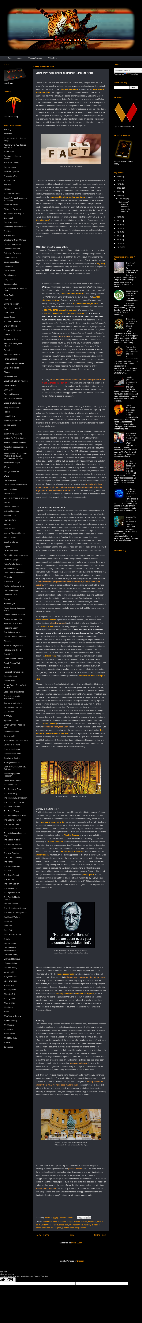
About (20, 58)
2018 (119, 224)
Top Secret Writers (12, 917)
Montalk (7, 502)
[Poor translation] (11, 1279)
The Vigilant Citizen (12, 892)
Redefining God (10, 603)
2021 (119, 195)
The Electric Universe (13, 807)
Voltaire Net (9, 985)
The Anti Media (10, 785)
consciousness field (60, 1225)
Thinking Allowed (11, 904)
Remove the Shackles (13, 623)
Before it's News (11, 205)
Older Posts (100, 1235)
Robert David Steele (12, 650)
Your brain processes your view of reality (131, 492)
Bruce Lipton (9, 235)
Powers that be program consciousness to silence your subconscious (132, 353)
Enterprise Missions (12, 330)
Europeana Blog (11, 339)
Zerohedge (8, 1047)
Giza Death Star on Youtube (16, 381)
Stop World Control (12, 758)
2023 (119, 188)
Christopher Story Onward (15, 240)
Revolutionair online (12, 632)
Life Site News (10, 480)
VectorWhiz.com (35, 58)
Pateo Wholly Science (13, 564)
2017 (119, 228)
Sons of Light (9, 736)
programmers (68, 1228)
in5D (6, 429)
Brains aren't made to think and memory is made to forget (64, 73)
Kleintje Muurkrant (11, 471)
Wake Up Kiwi (10, 990)
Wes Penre (8, 1007)
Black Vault (8, 218)
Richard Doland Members (15, 637)
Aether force (9, 151)
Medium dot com (11, 489)
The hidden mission (12, 840)
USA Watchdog (10, 963)
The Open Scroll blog (13, 857)
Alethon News (10, 167)
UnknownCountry (11, 954)
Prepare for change (12, 581)
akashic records (80, 1222)
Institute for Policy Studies (15, 438)
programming (80, 1228)
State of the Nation (12, 749)
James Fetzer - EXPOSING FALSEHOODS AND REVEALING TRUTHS (15, 455)
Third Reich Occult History (15, 908)
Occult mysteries (11, 542)
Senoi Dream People (13, 707)
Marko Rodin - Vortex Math (15, 485)
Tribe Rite (52, 58)
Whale (6, 1012)
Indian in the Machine (13, 434)
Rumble (7, 667)
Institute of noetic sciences (15, 442)
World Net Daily (10, 1038)
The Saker (8, 870)
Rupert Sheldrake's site (14, 672)
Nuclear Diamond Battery (14, 533)
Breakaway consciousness (15, 227)
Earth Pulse (9, 313)
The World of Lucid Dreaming (12, 898)
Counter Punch (10, 257)
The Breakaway (10, 793)
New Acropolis (10, 515)
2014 (119, 240)
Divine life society (11, 304)
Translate (131, 74)
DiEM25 (7, 299)
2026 (119, 176)
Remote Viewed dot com (14, 615)
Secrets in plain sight (13, 703)
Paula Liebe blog (11, 568)
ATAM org (8, 189)
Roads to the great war (13, 645)
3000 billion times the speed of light (57, 1222)
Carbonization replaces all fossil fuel (132, 293)
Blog (10, 58)
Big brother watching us (14, 213)
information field (76, 1225)
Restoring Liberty (11, 628)
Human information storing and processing (130, 408)
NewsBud (8, 524)
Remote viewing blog (13, 619)
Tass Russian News (12, 780)
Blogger (80, 1261)
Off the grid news (11, 551)
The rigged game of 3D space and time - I (131, 464)
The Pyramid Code (12, 866)
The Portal (8, 862)
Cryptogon (8, 266)
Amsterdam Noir (11, 176)
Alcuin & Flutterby (11, 163)
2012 (119, 247)
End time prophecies (12, 321)
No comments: (66, 1218)
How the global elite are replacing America (131, 380)
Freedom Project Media (14, 363)
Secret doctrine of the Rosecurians (13, 697)
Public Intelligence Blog (14, 586)
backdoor (92, 1222)
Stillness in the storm (13, 754)
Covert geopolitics (11, 262)
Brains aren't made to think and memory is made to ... (124, 206)
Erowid (7, 335)
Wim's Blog (8, 1029)
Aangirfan (8, 134)
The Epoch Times (11, 811)
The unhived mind (11, 888)
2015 (119, 236)
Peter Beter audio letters (14, 573)
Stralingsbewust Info (12, 762)
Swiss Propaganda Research (12, 775)
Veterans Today (10, 968)
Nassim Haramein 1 (12, 507)
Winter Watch (9, 1034)
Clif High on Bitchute (12, 244)
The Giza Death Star (12, 829)
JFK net (7, 467)
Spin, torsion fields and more (16, 740)
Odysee (7, 546)
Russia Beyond (10, 676)
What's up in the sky (12, 1016)
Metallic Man (9, 493)
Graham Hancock (11, 394)
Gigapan (7, 372)
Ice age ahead (10, 425)
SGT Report (9, 712)
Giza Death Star (11, 376)
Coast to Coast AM (12, 249)
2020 (119, 217)
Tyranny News (10, 943)
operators (46, 1228)
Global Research (11, 385)
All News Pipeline (11, 171)
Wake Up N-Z (9, 994)
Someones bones (11, 732)
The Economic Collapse (14, 802)
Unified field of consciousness (10, 949)
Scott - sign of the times (14, 692)
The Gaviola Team (11, 824)
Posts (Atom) (76, 1243)
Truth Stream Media (12, 934)
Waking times (9, 998)
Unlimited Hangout (12, 959)
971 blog (7, 129)
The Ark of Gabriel (130, 264)
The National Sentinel (13, 848)
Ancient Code (9, 180)
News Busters (10, 520)
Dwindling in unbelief (12, 308)
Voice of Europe (10, 981)
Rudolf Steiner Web (12, 663)
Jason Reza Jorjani (12, 463)
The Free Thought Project (15, 815)
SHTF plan (8, 716)
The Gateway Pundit (12, 820)
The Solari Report (11, 875)
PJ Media (8, 577)
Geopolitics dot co (11, 368)
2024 (119, 184)
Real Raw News (10, 595)
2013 (119, 243)
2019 (119, 221)
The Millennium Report (13, 844)
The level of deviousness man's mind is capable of (132, 436)
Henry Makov (9, 416)
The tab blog (9, 879)
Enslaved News (10, 326)
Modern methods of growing (16, 498)
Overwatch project (11, 559)
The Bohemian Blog (12, 789)
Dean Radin (9, 295)
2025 (119, 180)
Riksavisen (8, 641)
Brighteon (8, 231)
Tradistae (8, 921)
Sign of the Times (11, 720)
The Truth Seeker (11, 884)
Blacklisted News (11, 222)
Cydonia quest (10, 275)
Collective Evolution (12, 253)
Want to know (9, 1003)
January (122, 199)
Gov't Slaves (9, 390)
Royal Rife (8, 654)
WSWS (7, 1042)
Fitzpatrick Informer (12, 354)
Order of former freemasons (15, 555)
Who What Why (10, 1020)
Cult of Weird (9, 271)
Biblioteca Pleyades (12, 209)
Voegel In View (10, 976)
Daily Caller (9, 279)
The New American (12, 853)
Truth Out (8, 930)
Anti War (7, 185)
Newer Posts (42, 1235)
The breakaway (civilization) (15, 798)
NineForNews (9, 529)
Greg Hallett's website (13, 398)
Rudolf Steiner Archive (13, 659)
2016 (119, 232)
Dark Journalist (10, 284)
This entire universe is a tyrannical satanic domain (131, 323)
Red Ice (7, 599)
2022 (119, 192)
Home (71, 1235)
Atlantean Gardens (12, 193)
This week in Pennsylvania (15, 912)
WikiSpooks (9, 1025)
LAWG (6, 476)
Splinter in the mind (12, 745)
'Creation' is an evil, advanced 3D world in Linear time (131, 521)
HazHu (7, 412)
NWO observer (10, 537)
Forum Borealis (10, 359)
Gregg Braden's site (12, 403)
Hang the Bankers (11, 407)
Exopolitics (8, 350)
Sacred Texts (9, 681)
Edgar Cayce (9, 317)
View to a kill (9, 972)
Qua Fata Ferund (11, 590)
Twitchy (7, 939)
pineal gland (56, 1228)
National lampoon (11, 511)
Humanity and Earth (12, 420)
